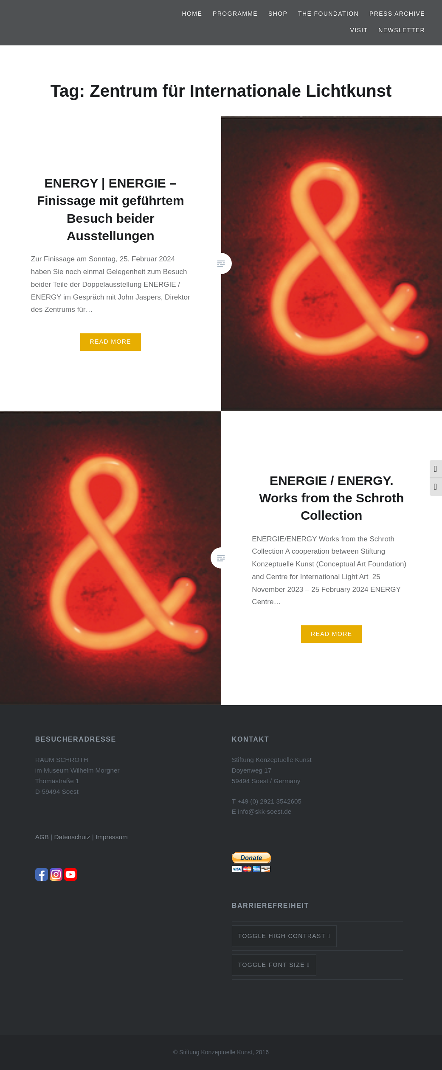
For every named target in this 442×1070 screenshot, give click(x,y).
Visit (359, 30)
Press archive (397, 13)
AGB (42, 836)
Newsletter (401, 30)
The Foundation (328, 13)
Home (192, 13)
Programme (235, 13)
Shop (277, 13)
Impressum (112, 836)
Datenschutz (72, 836)
